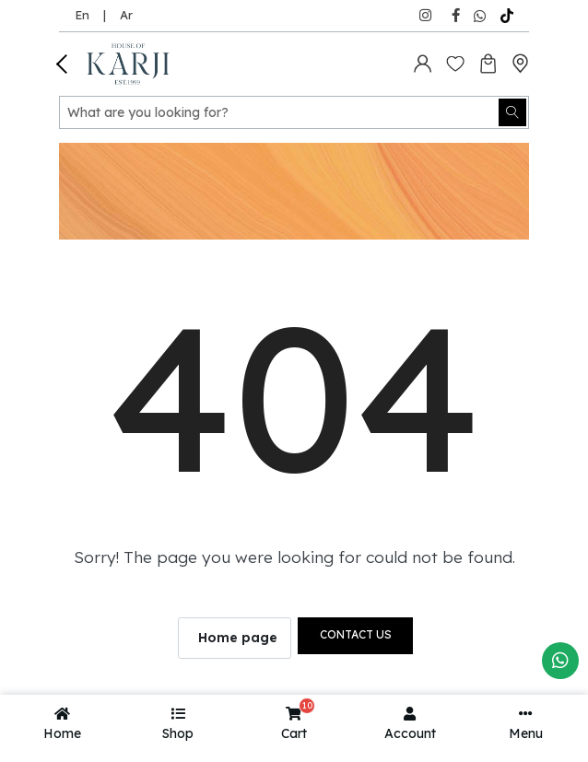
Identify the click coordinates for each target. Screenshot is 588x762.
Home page (237, 637)
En (82, 14)
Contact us (356, 634)
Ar (126, 14)
